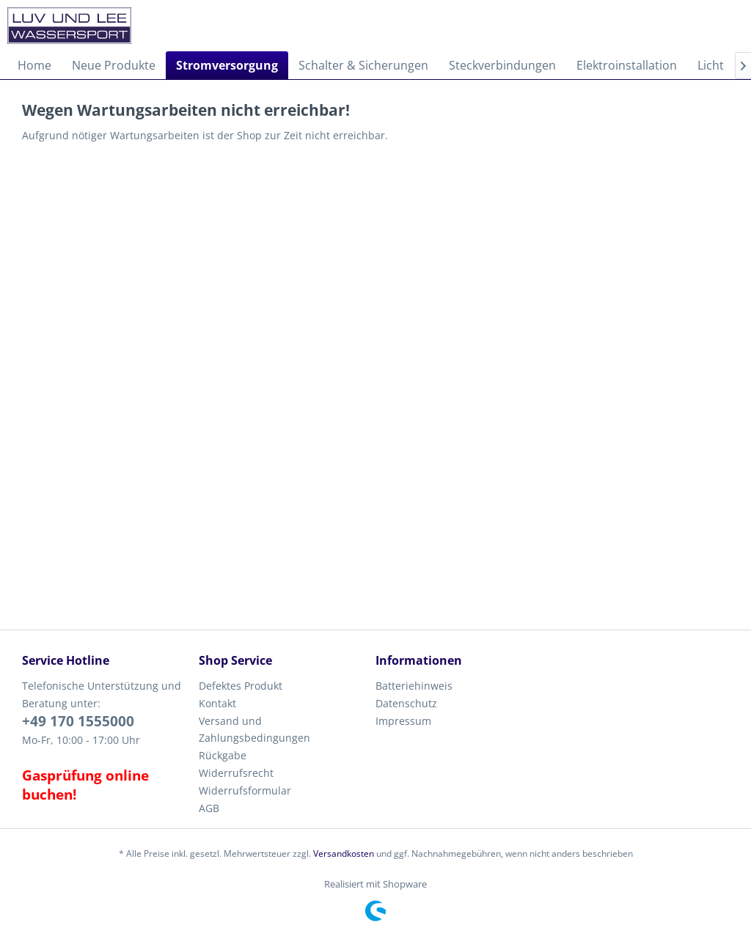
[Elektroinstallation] (626, 65)
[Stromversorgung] (227, 65)
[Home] (34, 65)
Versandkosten (343, 853)
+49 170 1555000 (78, 721)
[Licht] (710, 65)
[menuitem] (34, 65)
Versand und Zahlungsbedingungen (254, 729)
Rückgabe (222, 755)
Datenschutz (406, 703)
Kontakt (217, 703)
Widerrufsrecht (236, 773)
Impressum (403, 721)
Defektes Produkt (240, 686)
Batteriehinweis (414, 686)
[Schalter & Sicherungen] (363, 65)
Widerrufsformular (245, 790)
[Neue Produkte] (114, 65)
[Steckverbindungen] (502, 65)
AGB (209, 808)
